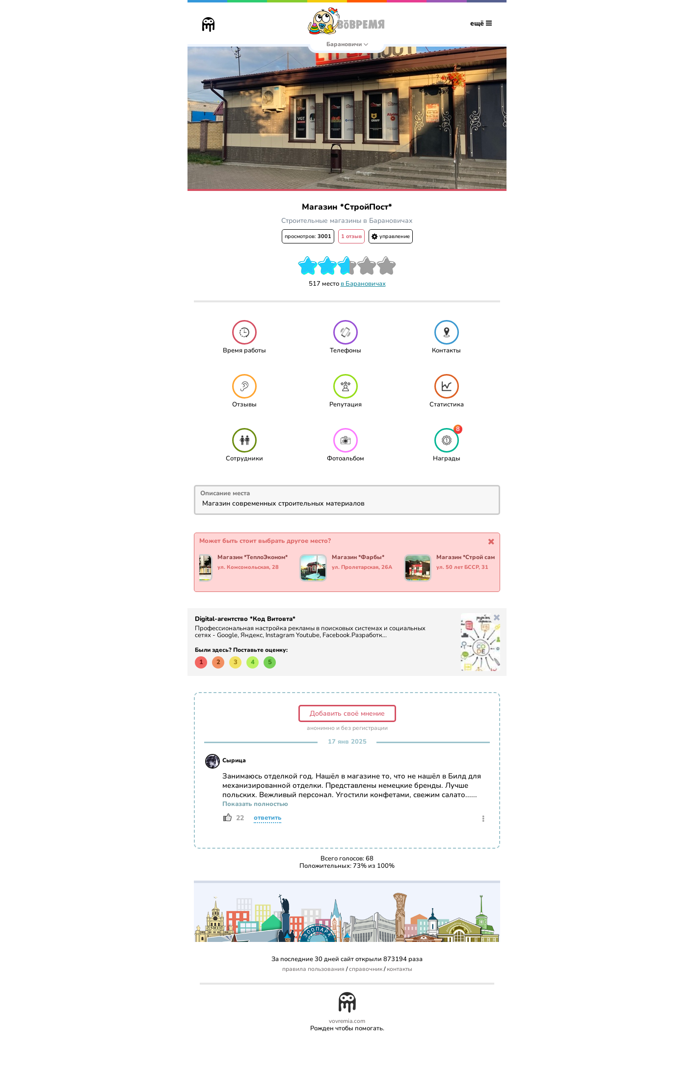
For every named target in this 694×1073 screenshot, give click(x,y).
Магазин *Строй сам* (468, 557)
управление (391, 236)
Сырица (234, 760)
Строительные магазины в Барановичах (347, 220)
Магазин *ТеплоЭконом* (254, 557)
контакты (399, 969)
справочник (365, 969)
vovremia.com (347, 1021)
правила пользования (313, 969)
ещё (481, 23)
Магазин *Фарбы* (359, 557)
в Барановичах (363, 283)
